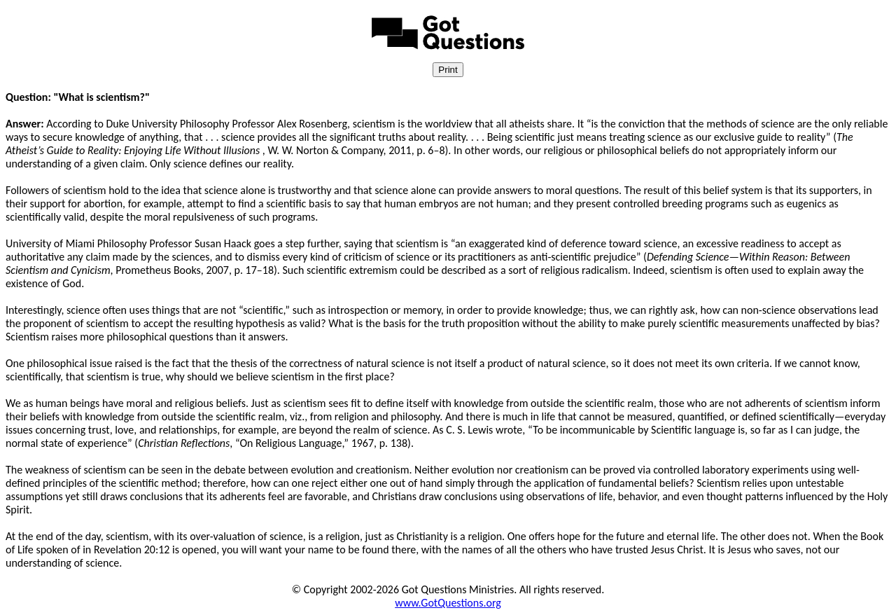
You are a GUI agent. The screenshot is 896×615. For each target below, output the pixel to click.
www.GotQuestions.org (448, 602)
